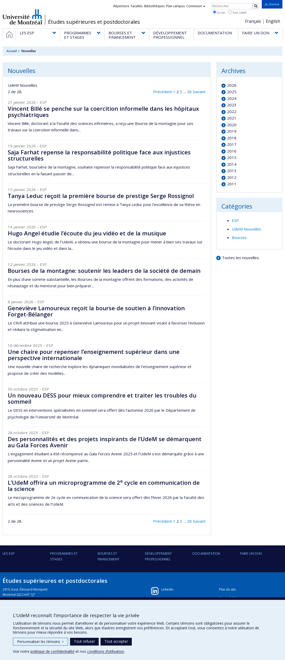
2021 (231, 118)
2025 (231, 91)
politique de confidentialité (52, 651)
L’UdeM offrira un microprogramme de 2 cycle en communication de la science (104, 485)
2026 (231, 85)
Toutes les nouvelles (240, 257)
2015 (231, 157)
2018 (231, 137)
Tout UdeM (237, 12)
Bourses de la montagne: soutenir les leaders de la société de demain (104, 270)
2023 (231, 104)
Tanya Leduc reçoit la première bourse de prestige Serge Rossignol (101, 196)
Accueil (11, 51)
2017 (231, 144)
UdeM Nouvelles (246, 229)
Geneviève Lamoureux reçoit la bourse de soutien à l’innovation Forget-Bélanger (96, 311)
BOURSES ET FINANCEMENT (108, 556)
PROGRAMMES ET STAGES (64, 556)
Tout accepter (116, 641)
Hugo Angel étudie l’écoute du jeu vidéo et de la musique (87, 233)
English (273, 21)
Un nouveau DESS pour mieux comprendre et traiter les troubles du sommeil (102, 398)
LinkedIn (167, 589)
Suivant (199, 91)
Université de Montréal (22, 17)
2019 (231, 131)
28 (189, 91)
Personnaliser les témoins (40, 641)
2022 (231, 111)
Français (253, 21)
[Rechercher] (256, 6)
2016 (231, 151)
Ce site (219, 12)
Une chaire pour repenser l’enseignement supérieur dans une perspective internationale (94, 355)
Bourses (239, 237)
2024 (231, 98)
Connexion (195, 6)
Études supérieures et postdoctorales (94, 22)
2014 (231, 164)
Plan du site (227, 589)
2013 (231, 170)
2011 (231, 183)
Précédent (162, 91)
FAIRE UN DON (251, 553)
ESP (235, 220)
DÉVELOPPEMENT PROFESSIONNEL (158, 556)
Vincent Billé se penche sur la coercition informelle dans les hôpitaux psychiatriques (103, 111)
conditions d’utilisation (105, 651)
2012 (231, 177)
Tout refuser (84, 641)
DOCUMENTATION (206, 553)
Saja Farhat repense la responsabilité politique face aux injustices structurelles (99, 155)
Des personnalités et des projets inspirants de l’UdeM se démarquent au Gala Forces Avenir (105, 442)
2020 (231, 124)
